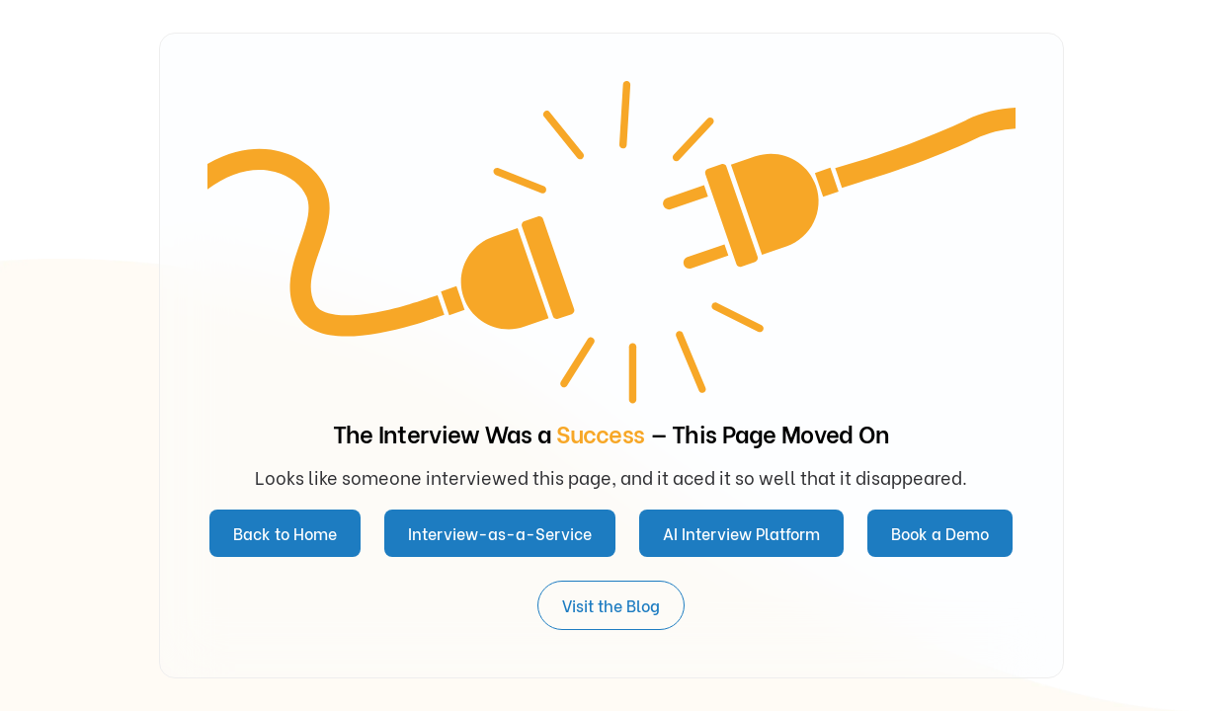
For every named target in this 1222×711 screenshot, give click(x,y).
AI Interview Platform (741, 532)
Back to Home (285, 532)
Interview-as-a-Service (500, 532)
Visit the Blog (611, 604)
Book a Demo (940, 532)
